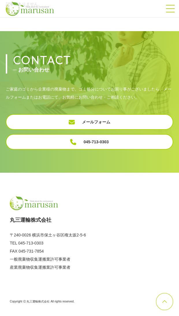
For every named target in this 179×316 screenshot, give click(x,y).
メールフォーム (89, 122)
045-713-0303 (89, 142)
